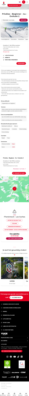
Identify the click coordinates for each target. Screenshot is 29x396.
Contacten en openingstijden (12, 351)
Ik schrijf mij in (16, 297)
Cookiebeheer (4, 388)
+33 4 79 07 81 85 (8, 55)
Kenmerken (21, 39)
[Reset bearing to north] (27, 199)
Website (6, 57)
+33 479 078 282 (14, 235)
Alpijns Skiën (10, 8)
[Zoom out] (27, 197)
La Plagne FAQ (6, 318)
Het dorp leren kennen (15, 238)
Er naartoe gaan (19, 173)
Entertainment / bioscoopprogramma (16, 229)
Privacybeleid (4, 385)
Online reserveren (14, 5)
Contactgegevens (5, 39)
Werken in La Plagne (8, 315)
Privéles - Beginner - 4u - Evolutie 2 (20, 8)
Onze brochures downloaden (11, 307)
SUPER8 (12, 281)
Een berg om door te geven (10, 304)
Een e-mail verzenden (10, 59)
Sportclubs (5, 322)
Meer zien (23, 20)
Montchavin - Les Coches (19, 168)
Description (14, 39)
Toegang (14, 223)
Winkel (4, 311)
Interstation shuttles (14, 220)
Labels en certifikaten (8, 326)
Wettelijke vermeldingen (6, 383)
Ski (5, 8)
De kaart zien (6, 51)
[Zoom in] (27, 195)
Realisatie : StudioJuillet (6, 386)
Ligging (27, 39)
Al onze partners (7, 329)
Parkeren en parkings (14, 226)
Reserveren (21, 63)
